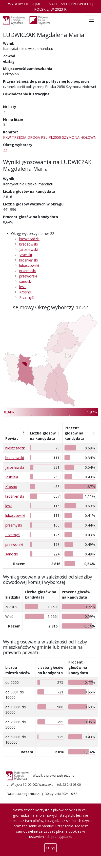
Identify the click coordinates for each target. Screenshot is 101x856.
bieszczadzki (29, 238)
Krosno (25, 292)
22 (5, 150)
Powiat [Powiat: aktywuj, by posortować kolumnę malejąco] (11, 438)
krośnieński (28, 260)
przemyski (27, 270)
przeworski (28, 276)
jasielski (25, 254)
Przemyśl (26, 297)
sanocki (25, 281)
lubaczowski (29, 265)
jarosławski (28, 249)
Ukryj (50, 847)
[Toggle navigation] (91, 19)
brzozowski (28, 244)
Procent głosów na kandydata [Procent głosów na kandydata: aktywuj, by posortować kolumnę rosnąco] (74, 433)
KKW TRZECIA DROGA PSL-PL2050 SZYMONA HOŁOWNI (50, 137)
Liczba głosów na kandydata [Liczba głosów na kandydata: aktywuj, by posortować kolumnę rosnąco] (43, 436)
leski (22, 286)
